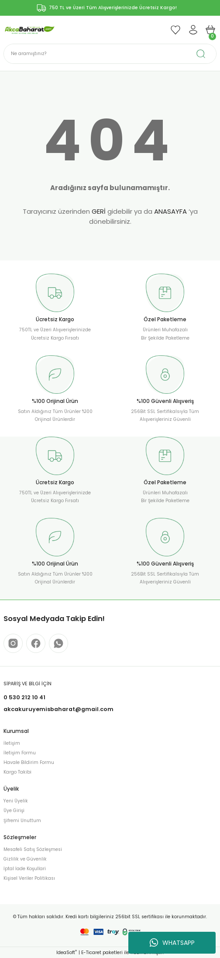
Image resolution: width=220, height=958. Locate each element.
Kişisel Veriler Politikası (29, 878)
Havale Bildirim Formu (28, 762)
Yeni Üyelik (15, 801)
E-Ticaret (91, 952)
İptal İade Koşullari (24, 868)
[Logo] (29, 29)
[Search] (110, 53)
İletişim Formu (19, 753)
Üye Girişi (13, 810)
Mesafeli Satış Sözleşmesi (32, 849)
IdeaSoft (66, 952)
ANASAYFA (170, 211)
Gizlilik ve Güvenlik (25, 859)
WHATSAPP (172, 943)
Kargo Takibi (17, 772)
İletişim (11, 743)
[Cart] (210, 30)
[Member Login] (193, 30)
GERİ (99, 211)
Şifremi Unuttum (22, 820)
